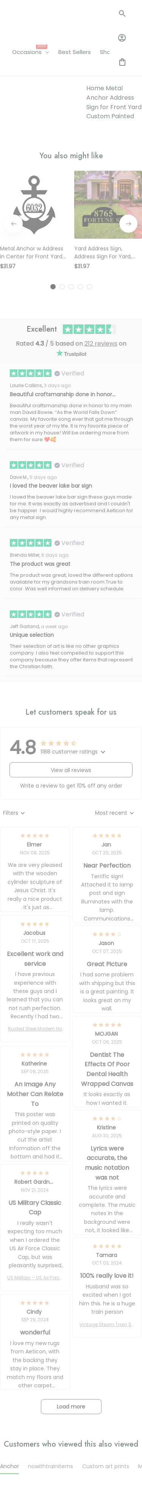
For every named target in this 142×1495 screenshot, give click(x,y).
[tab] (53, 180)
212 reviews (100, 237)
